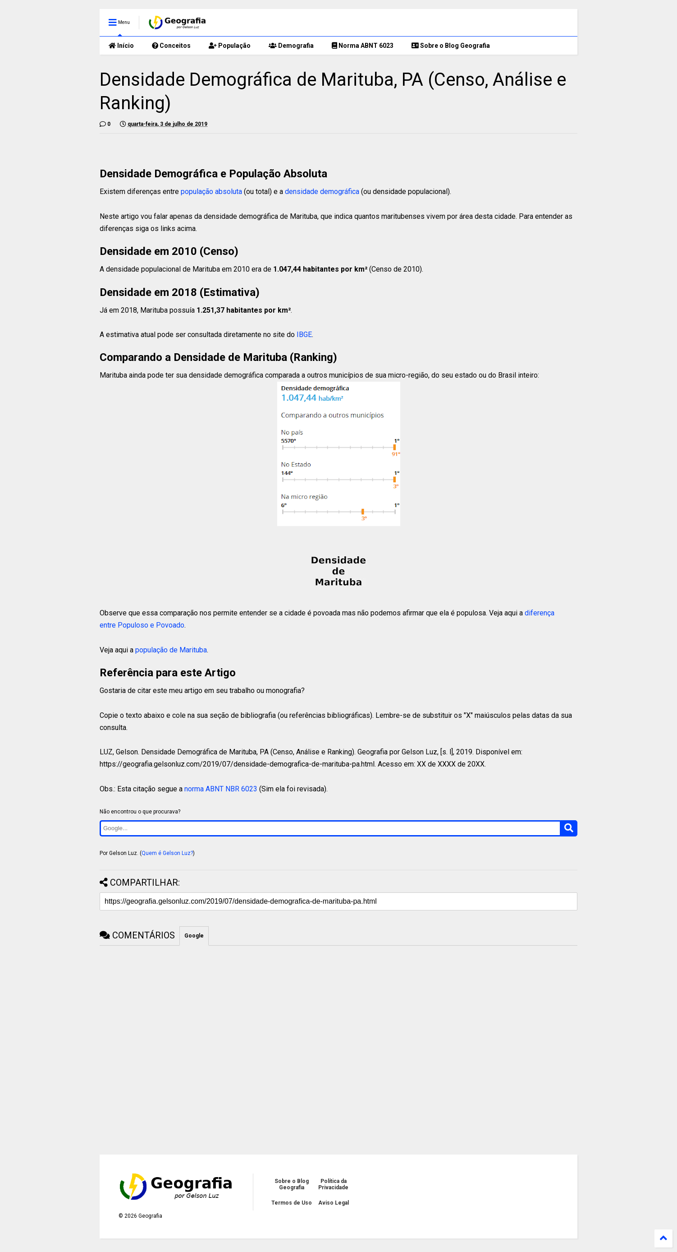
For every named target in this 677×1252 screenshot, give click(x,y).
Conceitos (171, 45)
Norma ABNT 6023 (362, 45)
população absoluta (211, 191)
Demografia (291, 45)
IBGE (304, 334)
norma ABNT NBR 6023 (220, 789)
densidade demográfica (322, 191)
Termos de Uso (291, 1203)
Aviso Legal (333, 1203)
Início (121, 45)
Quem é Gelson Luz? (167, 853)
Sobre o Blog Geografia (451, 45)
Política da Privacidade (333, 1184)
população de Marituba (171, 650)
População (230, 45)
